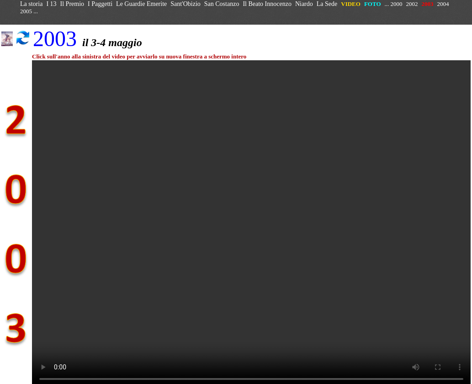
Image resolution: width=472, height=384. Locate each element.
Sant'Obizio (185, 4)
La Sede (327, 4)
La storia (31, 4)
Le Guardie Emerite (141, 4)
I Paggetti (100, 4)
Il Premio (72, 4)
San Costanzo (221, 4)
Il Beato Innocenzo (267, 4)
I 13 (51, 4)
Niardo (304, 4)
